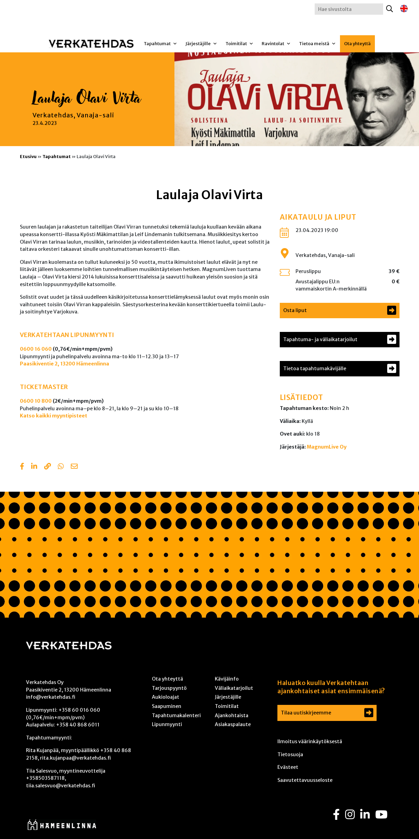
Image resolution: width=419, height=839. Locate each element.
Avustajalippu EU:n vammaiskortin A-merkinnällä (331, 285)
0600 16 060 (36, 349)
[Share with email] (74, 467)
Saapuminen (166, 706)
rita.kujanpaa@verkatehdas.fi (75, 758)
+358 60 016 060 (79, 710)
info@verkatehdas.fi (50, 697)
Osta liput (295, 310)
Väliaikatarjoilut (234, 688)
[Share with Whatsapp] (61, 467)
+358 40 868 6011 (78, 725)
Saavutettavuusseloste (304, 780)
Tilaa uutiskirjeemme (306, 713)
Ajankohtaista (231, 715)
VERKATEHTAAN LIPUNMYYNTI (67, 335)
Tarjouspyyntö (169, 688)
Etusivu (28, 156)
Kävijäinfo (227, 679)
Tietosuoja (290, 754)
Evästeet (287, 767)
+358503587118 (45, 778)
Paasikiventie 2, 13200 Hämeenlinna (64, 364)
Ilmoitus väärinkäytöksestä (309, 741)
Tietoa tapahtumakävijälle (314, 368)
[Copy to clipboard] (47, 467)
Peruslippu (308, 271)
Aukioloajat (165, 697)
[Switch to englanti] (404, 8)
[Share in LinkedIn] (34, 467)
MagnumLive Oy (326, 447)
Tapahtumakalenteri (176, 715)
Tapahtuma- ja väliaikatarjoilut (320, 339)
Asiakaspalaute (233, 724)
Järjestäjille (201, 43)
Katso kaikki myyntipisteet (53, 416)
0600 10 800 (36, 401)
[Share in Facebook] (22, 467)
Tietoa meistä (317, 43)
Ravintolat (276, 43)
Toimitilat (239, 43)
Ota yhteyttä (357, 44)
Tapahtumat (160, 43)
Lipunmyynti (167, 724)
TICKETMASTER (44, 387)
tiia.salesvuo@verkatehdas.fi (60, 786)
